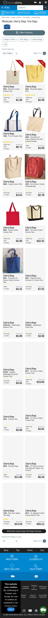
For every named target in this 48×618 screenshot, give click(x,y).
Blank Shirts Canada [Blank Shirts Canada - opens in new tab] (36, 615)
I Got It (11, 609)
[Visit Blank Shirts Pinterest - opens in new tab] (36, 610)
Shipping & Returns (34, 587)
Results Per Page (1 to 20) (11, 537)
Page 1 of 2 (39, 541)
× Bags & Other (9, 39)
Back (6, 550)
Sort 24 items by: (8, 49)
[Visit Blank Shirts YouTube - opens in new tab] (30, 610)
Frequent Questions (25, 587)
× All (5, 44)
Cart (42, 550)
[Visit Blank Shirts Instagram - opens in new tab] (24, 610)
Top (17, 550)
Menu (5, 7)
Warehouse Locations (43, 587)
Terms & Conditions (33, 596)
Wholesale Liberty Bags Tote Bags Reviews (24, 531)
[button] (35, 2)
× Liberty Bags (36, 39)
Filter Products (24, 32)
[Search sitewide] (30, 7)
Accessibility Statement (43, 596)
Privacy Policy (10, 606)
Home (30, 550)
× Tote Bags (23, 39)
